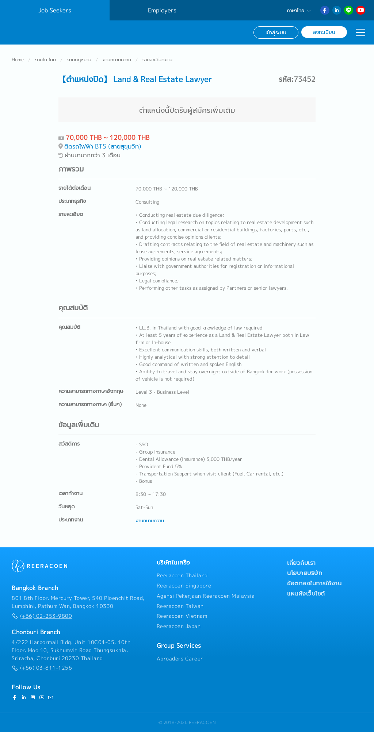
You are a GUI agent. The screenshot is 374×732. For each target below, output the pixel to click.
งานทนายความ (117, 60)
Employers (162, 10)
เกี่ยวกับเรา (301, 563)
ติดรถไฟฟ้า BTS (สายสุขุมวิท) (102, 146)
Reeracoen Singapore (184, 585)
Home (18, 60)
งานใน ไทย (45, 60)
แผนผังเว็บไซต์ (306, 593)
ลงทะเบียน (324, 31)
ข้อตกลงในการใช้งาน (314, 583)
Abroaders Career (180, 658)
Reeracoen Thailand (182, 575)
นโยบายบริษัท (304, 573)
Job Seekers (54, 10)
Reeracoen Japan (179, 626)
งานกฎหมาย (79, 60)
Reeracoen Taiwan (180, 606)
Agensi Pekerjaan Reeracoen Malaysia (206, 596)
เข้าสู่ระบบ (276, 32)
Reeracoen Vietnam (182, 616)
